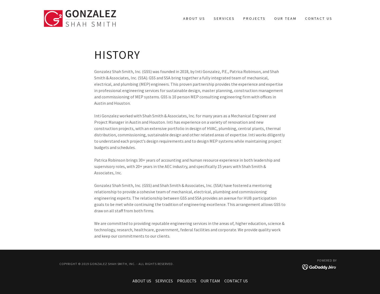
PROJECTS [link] (254, 18)
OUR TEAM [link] (285, 18)
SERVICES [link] (224, 18)
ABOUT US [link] (194, 18)
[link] (80, 18)
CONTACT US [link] (318, 18)
